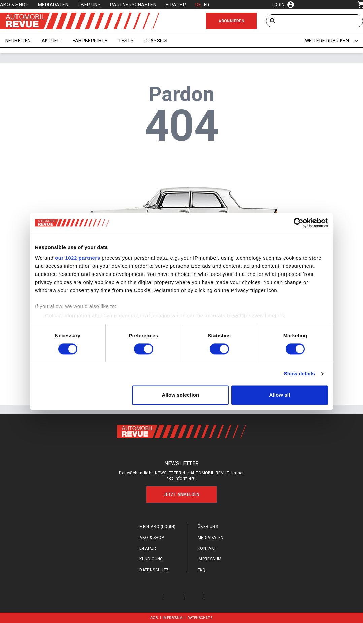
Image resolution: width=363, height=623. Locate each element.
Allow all (279, 395)
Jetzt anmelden (181, 494)
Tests (126, 40)
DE (198, 4)
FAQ (201, 569)
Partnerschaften (133, 4)
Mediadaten (53, 4)
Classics (155, 40)
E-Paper (176, 4)
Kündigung (151, 559)
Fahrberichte (90, 40)
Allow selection (180, 395)
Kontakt (207, 548)
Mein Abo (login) (157, 526)
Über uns (89, 4)
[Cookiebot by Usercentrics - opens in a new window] (298, 223)
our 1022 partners (77, 258)
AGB (154, 618)
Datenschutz (154, 569)
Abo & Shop (14, 4)
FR (207, 4)
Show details (299, 373)
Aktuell (52, 40)
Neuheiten (18, 40)
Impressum (210, 559)
